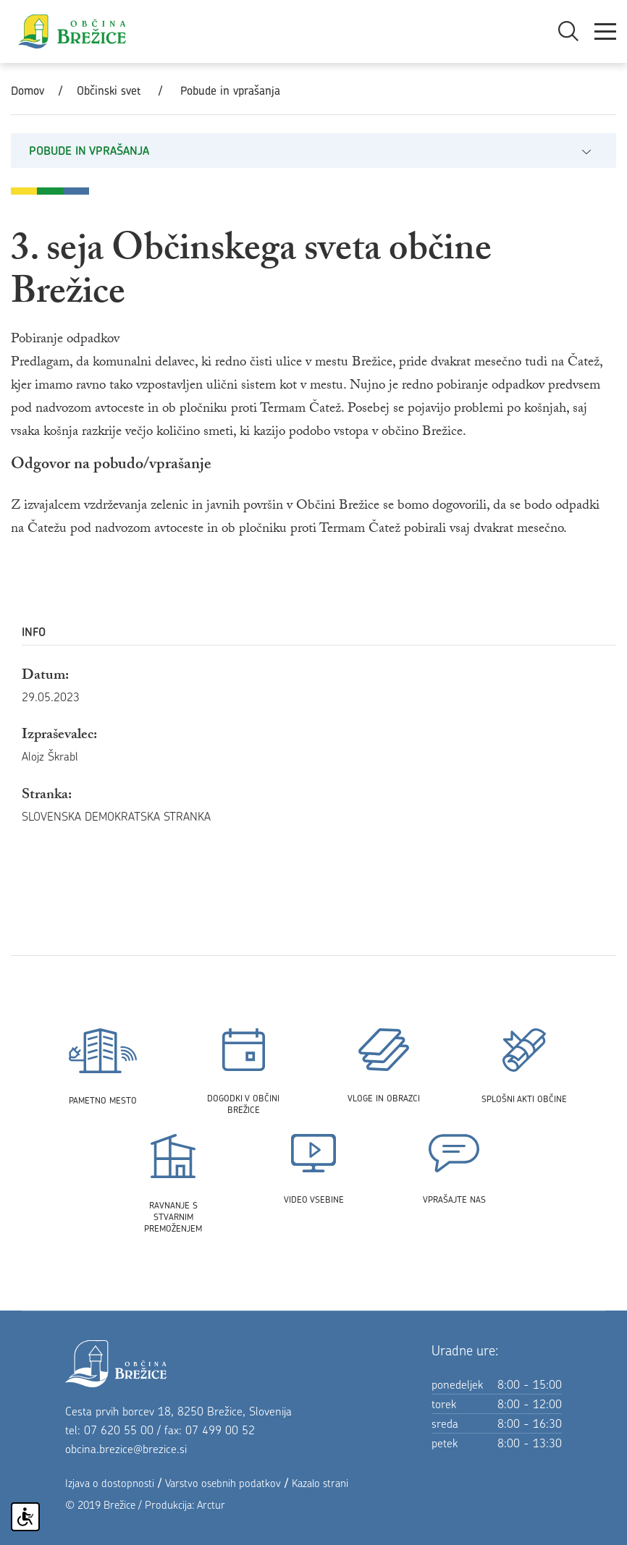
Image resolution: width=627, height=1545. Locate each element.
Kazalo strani (320, 1483)
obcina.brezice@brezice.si (126, 1449)
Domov (27, 90)
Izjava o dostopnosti (109, 1483)
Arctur (211, 1504)
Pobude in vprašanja (230, 90)
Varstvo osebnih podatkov (223, 1483)
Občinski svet (108, 90)
